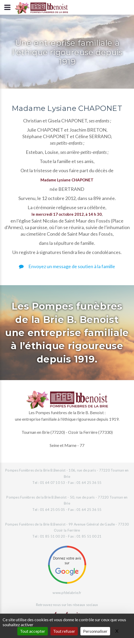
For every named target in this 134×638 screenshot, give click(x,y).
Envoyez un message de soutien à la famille (67, 266)
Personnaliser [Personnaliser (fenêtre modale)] (95, 631)
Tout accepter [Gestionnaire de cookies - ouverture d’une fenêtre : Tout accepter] (32, 631)
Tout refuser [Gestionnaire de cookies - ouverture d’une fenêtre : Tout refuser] (64, 631)
